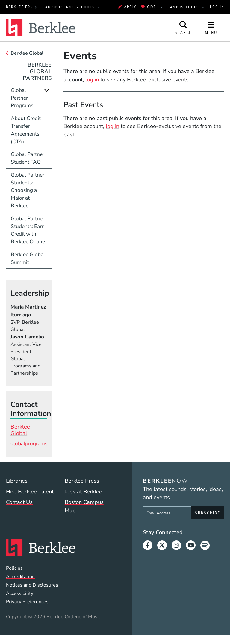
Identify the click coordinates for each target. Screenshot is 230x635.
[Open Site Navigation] (211, 28)
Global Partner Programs (22, 98)
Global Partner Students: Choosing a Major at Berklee (27, 190)
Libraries (17, 480)
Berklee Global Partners (37, 71)
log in (92, 79)
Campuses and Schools (70, 7)
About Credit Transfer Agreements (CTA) (26, 130)
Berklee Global (27, 53)
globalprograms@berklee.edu (44, 443)
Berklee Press (82, 480)
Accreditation (20, 576)
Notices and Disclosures (32, 585)
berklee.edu (19, 7)
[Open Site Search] (183, 28)
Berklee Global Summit (28, 258)
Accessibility (19, 593)
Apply (127, 7)
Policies (14, 568)
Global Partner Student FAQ (27, 158)
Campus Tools (184, 7)
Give (148, 7)
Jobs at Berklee (83, 491)
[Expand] (47, 90)
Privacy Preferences (27, 601)
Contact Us (19, 502)
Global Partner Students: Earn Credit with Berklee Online (28, 230)
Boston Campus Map (84, 506)
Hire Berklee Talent (30, 491)
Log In (217, 7)
